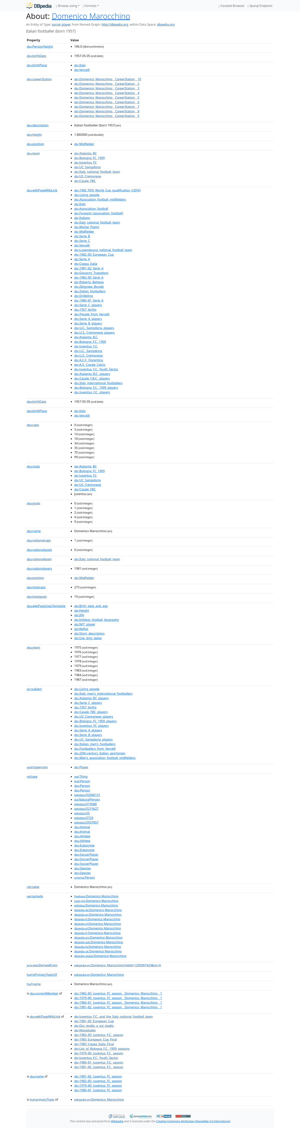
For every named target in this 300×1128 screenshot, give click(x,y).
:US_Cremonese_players (93, 716)
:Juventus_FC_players (91, 726)
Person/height (40, 46)
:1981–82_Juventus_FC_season (98, 1076)
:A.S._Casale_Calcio (89, 365)
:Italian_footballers (90, 291)
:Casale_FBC (85, 181)
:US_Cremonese (87, 176)
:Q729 (83, 818)
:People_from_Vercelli (91, 314)
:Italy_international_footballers (98, 383)
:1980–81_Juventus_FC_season (98, 1090)
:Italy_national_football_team (97, 172)
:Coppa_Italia (85, 264)
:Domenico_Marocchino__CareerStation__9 (106, 116)
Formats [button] (89, 6)
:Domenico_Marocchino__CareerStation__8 (106, 111)
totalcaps (36, 587)
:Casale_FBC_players (91, 712)
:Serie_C (82, 241)
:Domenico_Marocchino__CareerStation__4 (106, 93)
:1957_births (85, 309)
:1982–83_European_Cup (94, 254)
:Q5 (82, 813)
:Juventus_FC (85, 162)
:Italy (80, 65)
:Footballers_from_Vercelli (95, 749)
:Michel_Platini (86, 227)
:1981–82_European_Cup (94, 1021)
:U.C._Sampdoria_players (94, 328)
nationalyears (39, 568)
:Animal (82, 827)
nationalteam (39, 559)
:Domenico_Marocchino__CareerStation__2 (106, 84)
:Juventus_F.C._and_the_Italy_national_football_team (113, 1016)
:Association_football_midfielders (100, 199)
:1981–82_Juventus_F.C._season (98, 1067)
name (34, 531)
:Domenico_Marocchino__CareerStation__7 (106, 107)
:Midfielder (84, 144)
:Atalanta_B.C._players (92, 374)
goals (33, 503)
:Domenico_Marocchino (99, 975)
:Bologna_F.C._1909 (90, 342)
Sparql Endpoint (260, 6)
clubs (33, 466)
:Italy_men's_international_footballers (103, 693)
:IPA (79, 615)
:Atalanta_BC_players (91, 698)
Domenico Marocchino (91, 16)
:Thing (81, 776)
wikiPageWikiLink (42, 190)
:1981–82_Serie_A (88, 268)
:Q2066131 (87, 795)
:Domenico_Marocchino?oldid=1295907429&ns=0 (117, 965)
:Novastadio (85, 1030)
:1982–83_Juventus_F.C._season (98, 1035)
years (33, 647)
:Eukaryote (84, 845)
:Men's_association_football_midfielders (104, 758)
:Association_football (91, 209)
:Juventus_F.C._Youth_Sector (96, 369)
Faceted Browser (232, 6)
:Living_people (86, 195)
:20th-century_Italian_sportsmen (99, 753)
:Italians (82, 218)
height (34, 135)
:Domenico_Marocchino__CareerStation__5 (106, 97)
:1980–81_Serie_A (88, 300)
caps (33, 425)
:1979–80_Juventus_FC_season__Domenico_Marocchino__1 (118, 998)
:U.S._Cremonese (88, 355)
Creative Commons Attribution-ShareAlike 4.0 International (193, 1121)
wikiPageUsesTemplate (46, 606)
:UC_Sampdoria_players (93, 739)
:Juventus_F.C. (86, 346)
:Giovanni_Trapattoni (91, 273)
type (32, 776)
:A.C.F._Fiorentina (88, 360)
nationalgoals (39, 550)
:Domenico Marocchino (96, 896)
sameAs (35, 896)
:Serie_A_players (88, 319)
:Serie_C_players (88, 305)
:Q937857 (86, 822)
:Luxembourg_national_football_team (103, 250)
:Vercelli (82, 70)
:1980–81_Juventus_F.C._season (98, 1062)
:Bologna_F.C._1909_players (96, 387)
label (33, 887)
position (35, 144)
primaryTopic (42, 1099)
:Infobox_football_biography (96, 620)
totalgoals (37, 596)
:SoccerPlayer (86, 854)
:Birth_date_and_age (91, 606)
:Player (81, 767)
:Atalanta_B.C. (86, 337)
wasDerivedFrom (42, 965)
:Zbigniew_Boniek (89, 287)
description (38, 125)
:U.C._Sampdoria (88, 351)
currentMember (44, 993)
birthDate (36, 56)
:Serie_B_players (88, 323)
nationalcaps (39, 540)
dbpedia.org (166, 24)
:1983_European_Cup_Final (95, 1039)
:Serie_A (82, 259)
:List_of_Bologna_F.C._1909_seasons (102, 1049)
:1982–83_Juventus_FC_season (98, 1081)
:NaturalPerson (87, 799)
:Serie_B (82, 236)
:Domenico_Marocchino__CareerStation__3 (106, 88)
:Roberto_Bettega (89, 282)
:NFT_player (84, 624)
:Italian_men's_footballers (94, 744)
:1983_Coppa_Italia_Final (94, 1044)
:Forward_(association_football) (98, 213)
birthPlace (37, 65)
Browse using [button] (66, 6)
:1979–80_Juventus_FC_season (98, 1085)
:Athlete (82, 836)
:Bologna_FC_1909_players (95, 721)
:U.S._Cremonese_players (94, 332)
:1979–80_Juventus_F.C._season (98, 1053)
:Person (82, 781)
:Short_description (89, 633)
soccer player (61, 24)
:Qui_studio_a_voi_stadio (94, 1026)
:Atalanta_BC (85, 153)
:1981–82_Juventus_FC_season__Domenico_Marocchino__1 (118, 1007)
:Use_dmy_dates (88, 638)
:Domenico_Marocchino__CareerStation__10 (107, 79)
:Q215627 (86, 809)
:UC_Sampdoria (87, 167)
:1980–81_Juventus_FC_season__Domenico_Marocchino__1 (118, 1002)
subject (34, 689)
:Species (82, 868)
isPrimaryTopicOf (42, 975)
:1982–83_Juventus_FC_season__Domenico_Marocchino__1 (118, 993)
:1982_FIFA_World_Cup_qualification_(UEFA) (107, 190)
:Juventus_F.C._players (92, 392)
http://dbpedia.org (114, 24)
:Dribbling (83, 296)
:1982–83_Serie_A (88, 277)
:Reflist (81, 629)
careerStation (39, 79)
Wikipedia (117, 1121)
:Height (81, 610)
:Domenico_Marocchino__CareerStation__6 (106, 102)
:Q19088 (85, 804)
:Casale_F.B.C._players (92, 378)
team (33, 153)
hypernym (37, 767)
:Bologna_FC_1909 (89, 158)
